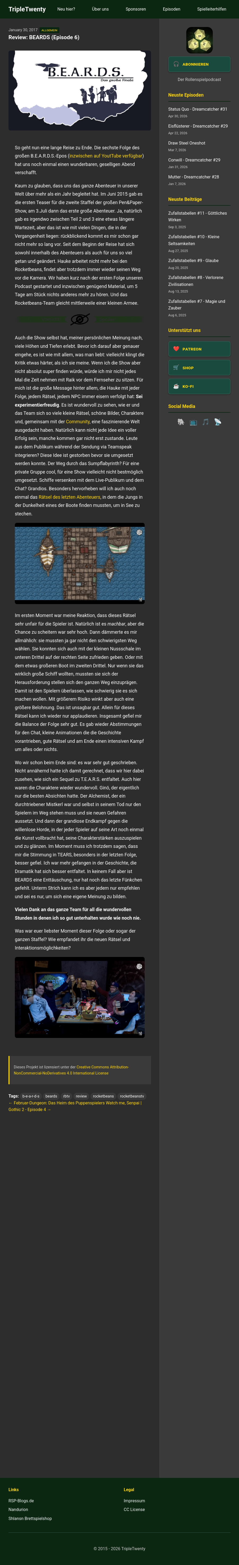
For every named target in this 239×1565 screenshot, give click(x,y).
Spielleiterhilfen (211, 9)
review (81, 1096)
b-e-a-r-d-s (31, 1096)
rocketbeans (103, 1096)
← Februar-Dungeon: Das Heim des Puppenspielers (56, 1102)
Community (78, 421)
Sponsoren (136, 9)
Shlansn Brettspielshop (30, 1518)
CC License (134, 1509)
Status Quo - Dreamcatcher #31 (197, 109)
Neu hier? (66, 9)
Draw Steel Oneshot (186, 143)
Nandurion (18, 1509)
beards (51, 1096)
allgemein (49, 30)
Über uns (100, 9)
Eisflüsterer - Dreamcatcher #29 (198, 126)
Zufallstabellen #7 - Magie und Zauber (196, 305)
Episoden (171, 9)
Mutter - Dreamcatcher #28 (193, 176)
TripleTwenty (27, 9)
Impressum (134, 1500)
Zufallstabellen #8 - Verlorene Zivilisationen (195, 281)
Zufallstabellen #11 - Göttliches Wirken (197, 217)
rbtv (66, 1096)
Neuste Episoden (185, 95)
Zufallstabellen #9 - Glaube (193, 260)
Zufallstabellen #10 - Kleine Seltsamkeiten (193, 240)
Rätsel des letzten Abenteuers (69, 497)
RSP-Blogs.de (21, 1500)
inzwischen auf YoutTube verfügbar (105, 156)
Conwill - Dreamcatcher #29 (194, 160)
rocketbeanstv (132, 1096)
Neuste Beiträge (185, 199)
